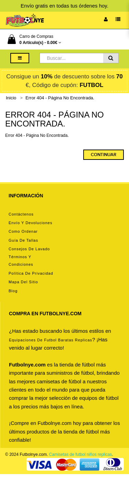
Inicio (11, 97)
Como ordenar (23, 231)
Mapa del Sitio (23, 282)
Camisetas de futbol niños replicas (80, 454)
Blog (13, 291)
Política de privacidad (31, 273)
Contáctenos (21, 214)
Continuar (103, 154)
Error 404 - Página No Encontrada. (59, 97)
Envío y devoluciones (30, 223)
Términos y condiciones (21, 260)
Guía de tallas (23, 240)
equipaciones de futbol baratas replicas (50, 340)
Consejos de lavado (29, 249)
